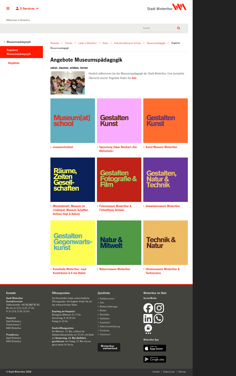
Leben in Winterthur (87, 43)
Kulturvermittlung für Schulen (127, 43)
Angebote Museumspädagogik (19, 52)
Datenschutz (169, 371)
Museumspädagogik (156, 43)
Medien (103, 310)
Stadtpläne (104, 318)
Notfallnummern (107, 298)
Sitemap (182, 371)
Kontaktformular (14, 301)
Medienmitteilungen (109, 306)
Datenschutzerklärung (110, 326)
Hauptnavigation (8, 9)
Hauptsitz (11, 318)
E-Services (27, 8)
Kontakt (156, 371)
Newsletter (104, 314)
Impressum (105, 334)
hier (134, 78)
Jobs (102, 302)
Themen (68, 43)
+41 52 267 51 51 (30, 304)
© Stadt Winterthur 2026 (18, 371)
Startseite (54, 43)
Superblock (105, 322)
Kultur (105, 43)
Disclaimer (104, 330)
